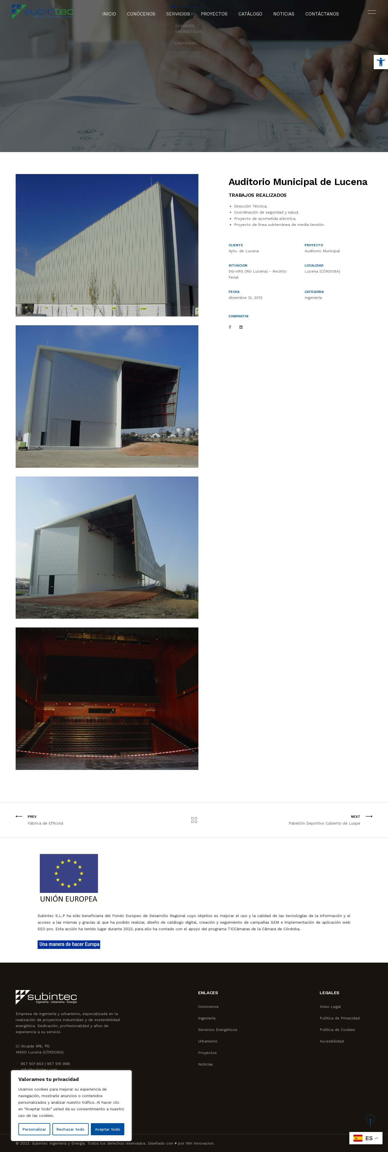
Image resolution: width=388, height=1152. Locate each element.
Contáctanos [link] (311, 15)
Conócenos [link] (150, 15)
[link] (381, 62)
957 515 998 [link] (58, 1063)
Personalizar (34, 1129)
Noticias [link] (277, 15)
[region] (71, 1105)
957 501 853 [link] (32, 1063)
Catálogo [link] (247, 15)
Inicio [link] (121, 15)
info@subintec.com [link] (39, 1069)
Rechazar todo (71, 1129)
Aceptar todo (107, 1129)
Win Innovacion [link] (199, 1143)
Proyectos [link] (214, 15)
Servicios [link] (182, 15)
